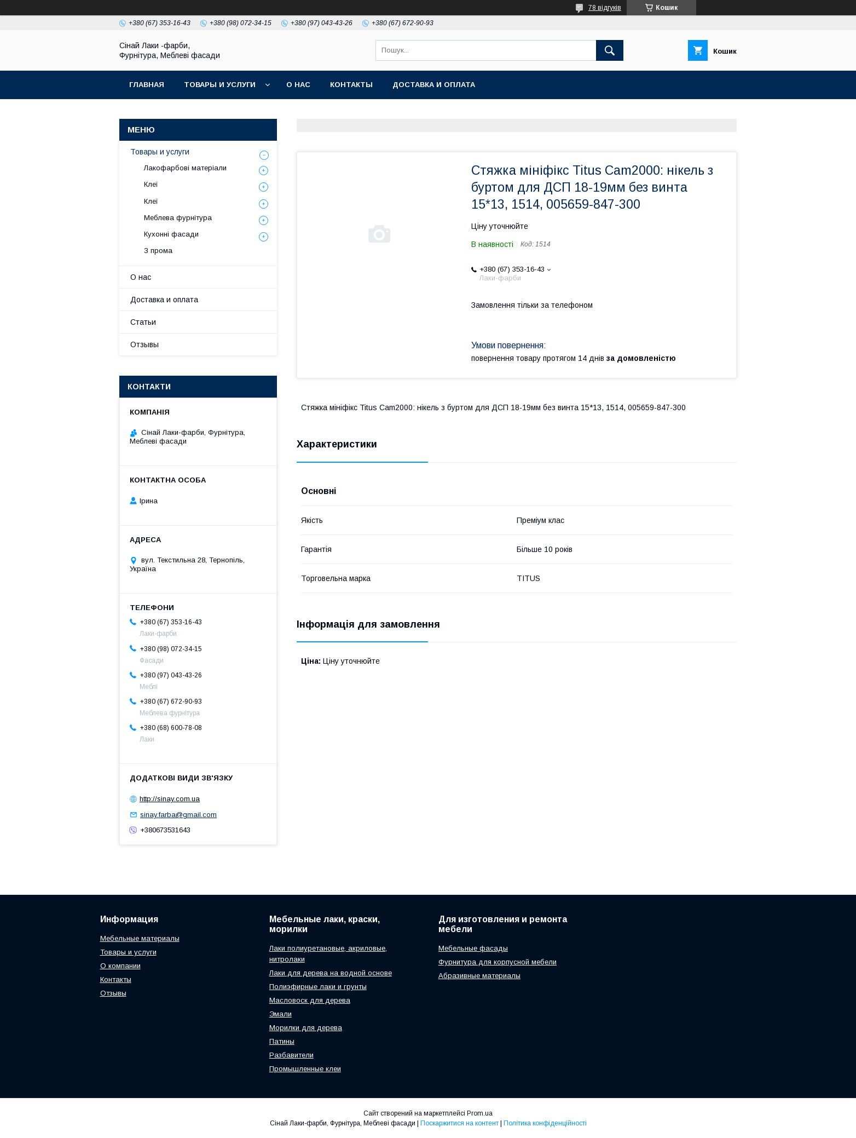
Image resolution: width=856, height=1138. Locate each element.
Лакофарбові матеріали (185, 168)
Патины (281, 1041)
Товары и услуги (220, 85)
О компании (120, 966)
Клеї (151, 184)
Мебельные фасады (473, 948)
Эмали (280, 1014)
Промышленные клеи (305, 1069)
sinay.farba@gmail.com (178, 815)
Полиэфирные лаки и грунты (318, 986)
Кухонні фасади (171, 234)
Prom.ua (480, 1113)
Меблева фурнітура (178, 218)
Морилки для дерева (305, 1028)
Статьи (143, 322)
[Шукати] (609, 50)
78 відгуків (604, 8)
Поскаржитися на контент (459, 1123)
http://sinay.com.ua (170, 799)
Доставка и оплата (433, 85)
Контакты (351, 85)
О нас (298, 85)
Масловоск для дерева (309, 1000)
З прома (158, 250)
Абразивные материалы (479, 976)
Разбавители (291, 1055)
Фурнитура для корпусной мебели (497, 962)
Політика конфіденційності (545, 1123)
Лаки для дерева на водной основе (330, 973)
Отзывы (144, 344)
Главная (146, 85)
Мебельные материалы (140, 938)
